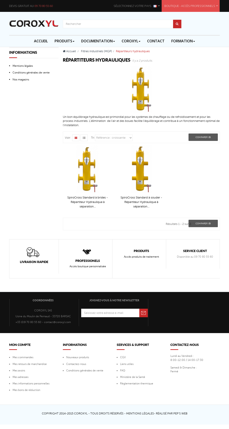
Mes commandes (23, 357)
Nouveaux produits (77, 357)
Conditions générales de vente (31, 72)
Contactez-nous (76, 364)
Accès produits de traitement (141, 256)
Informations (23, 52)
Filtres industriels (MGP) (96, 51)
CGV (123, 357)
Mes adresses (20, 377)
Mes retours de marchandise (30, 364)
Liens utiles (127, 364)
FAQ (122, 370)
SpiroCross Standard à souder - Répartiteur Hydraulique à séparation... (141, 202)
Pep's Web (180, 413)
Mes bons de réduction (26, 390)
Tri (92, 137)
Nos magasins (21, 79)
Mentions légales (23, 65)
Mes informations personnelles (31, 383)
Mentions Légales (140, 413)
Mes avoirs (19, 370)
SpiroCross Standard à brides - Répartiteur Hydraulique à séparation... (87, 202)
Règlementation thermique (136, 383)
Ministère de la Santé (132, 377)
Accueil (69, 51)
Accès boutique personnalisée (88, 266)
